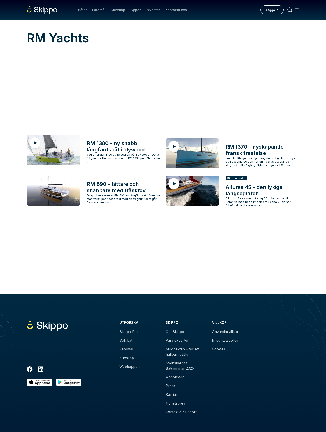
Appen (135, 10)
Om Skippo (175, 331)
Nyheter (153, 10)
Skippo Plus (129, 331)
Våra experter (177, 340)
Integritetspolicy (225, 340)
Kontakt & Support (181, 412)
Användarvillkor (225, 331)
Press (170, 386)
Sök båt (125, 340)
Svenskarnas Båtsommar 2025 (180, 365)
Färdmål (98, 10)
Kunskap (118, 10)
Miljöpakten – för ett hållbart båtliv (182, 352)
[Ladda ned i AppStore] (39, 382)
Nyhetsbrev (175, 403)
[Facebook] (30, 369)
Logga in (272, 10)
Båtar (82, 10)
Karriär (171, 394)
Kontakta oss (176, 10)
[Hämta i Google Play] (68, 382)
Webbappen (129, 366)
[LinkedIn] (40, 369)
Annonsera (175, 377)
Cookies (218, 349)
